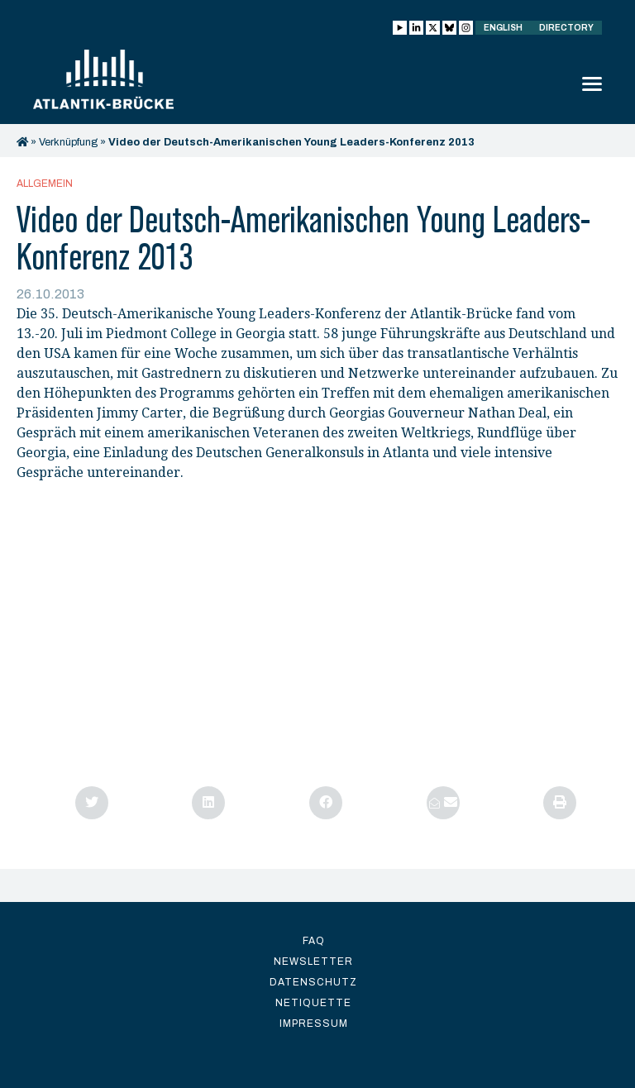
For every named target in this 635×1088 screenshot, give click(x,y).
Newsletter (313, 961)
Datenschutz (313, 982)
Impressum (313, 1023)
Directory (566, 27)
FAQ (314, 941)
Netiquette (313, 1003)
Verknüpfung (68, 142)
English (503, 27)
